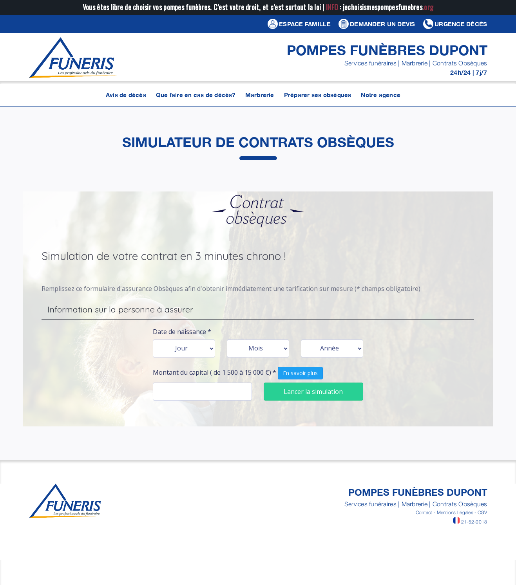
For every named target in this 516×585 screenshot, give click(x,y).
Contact (424, 512)
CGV (482, 512)
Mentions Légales (455, 512)
